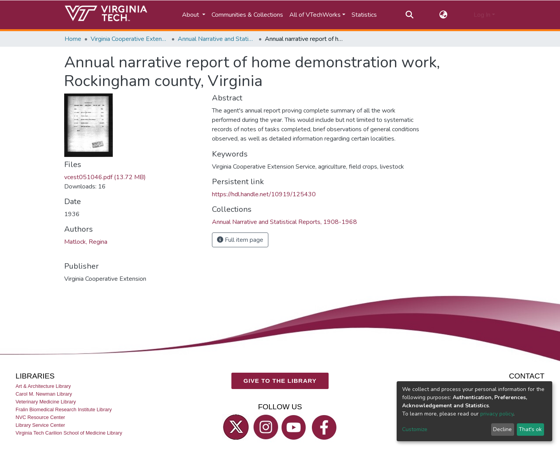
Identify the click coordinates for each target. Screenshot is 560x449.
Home (73, 39)
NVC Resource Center (40, 417)
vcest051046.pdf (105, 177)
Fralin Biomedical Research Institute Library (64, 409)
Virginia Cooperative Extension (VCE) (129, 39)
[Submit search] (409, 14)
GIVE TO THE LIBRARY (280, 381)
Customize (414, 429)
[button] (443, 14)
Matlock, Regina (85, 242)
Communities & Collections (247, 15)
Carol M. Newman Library (44, 394)
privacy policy (496, 413)
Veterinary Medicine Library (46, 402)
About (191, 15)
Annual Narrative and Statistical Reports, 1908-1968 (217, 39)
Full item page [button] (240, 240)
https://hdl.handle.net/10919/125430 (264, 194)
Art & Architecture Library (43, 386)
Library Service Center (40, 425)
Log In (482, 15)
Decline (502, 429)
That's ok (530, 429)
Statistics (364, 15)
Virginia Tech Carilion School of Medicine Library (69, 433)
